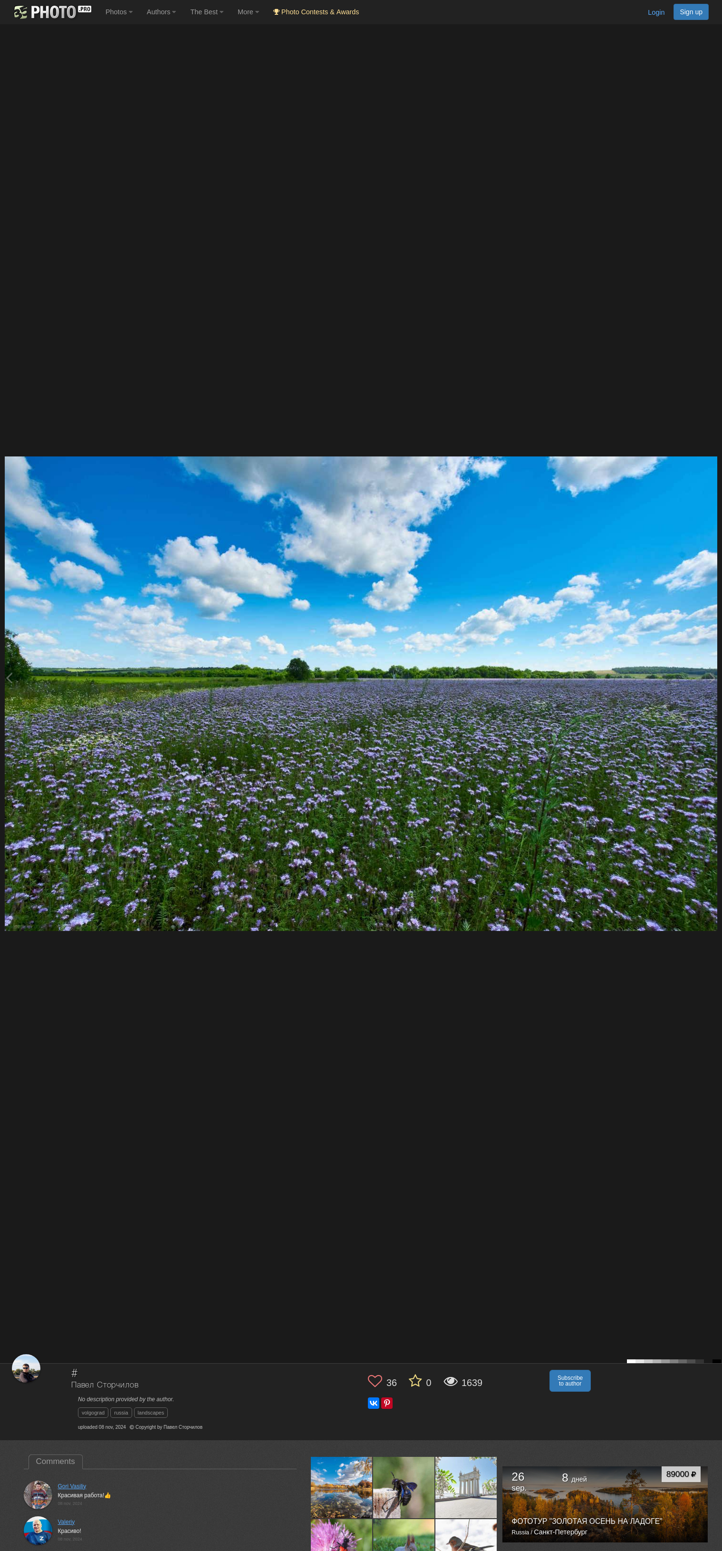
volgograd (93, 1412)
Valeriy (66, 1522)
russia (121, 1412)
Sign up (691, 12)
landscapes (151, 1412)
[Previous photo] (9, 677)
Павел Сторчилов (105, 1385)
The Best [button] (206, 12)
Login (656, 12)
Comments (55, 1461)
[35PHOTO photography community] (51, 12)
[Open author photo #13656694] (466, 1487)
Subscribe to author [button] (570, 1381)
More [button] (248, 12)
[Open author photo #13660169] (404, 1487)
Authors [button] (161, 12)
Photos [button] (119, 12)
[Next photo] (712, 677)
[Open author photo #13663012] (342, 1487)
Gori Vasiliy (72, 1486)
